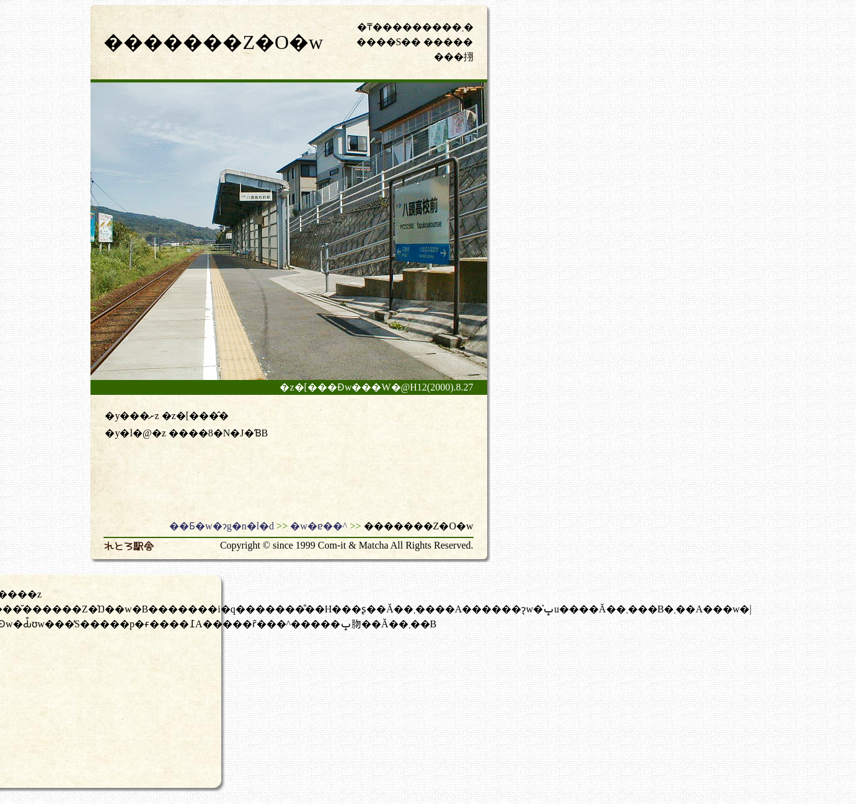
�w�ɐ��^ (318, 526)
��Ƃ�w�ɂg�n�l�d (221, 526)
